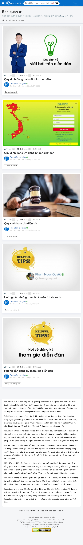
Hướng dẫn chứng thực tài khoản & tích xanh (32, 297)
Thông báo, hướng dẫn (12, 310)
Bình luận (22, 75)
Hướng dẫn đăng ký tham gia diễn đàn (28, 371)
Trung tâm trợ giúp (18, 83)
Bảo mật (44, 510)
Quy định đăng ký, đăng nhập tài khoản (29, 153)
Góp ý (60, 510)
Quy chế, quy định (11, 92)
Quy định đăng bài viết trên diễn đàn (27, 79)
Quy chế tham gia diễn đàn (21, 223)
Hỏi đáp (52, 510)
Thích (7, 75)
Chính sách (34, 510)
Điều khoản (24, 510)
